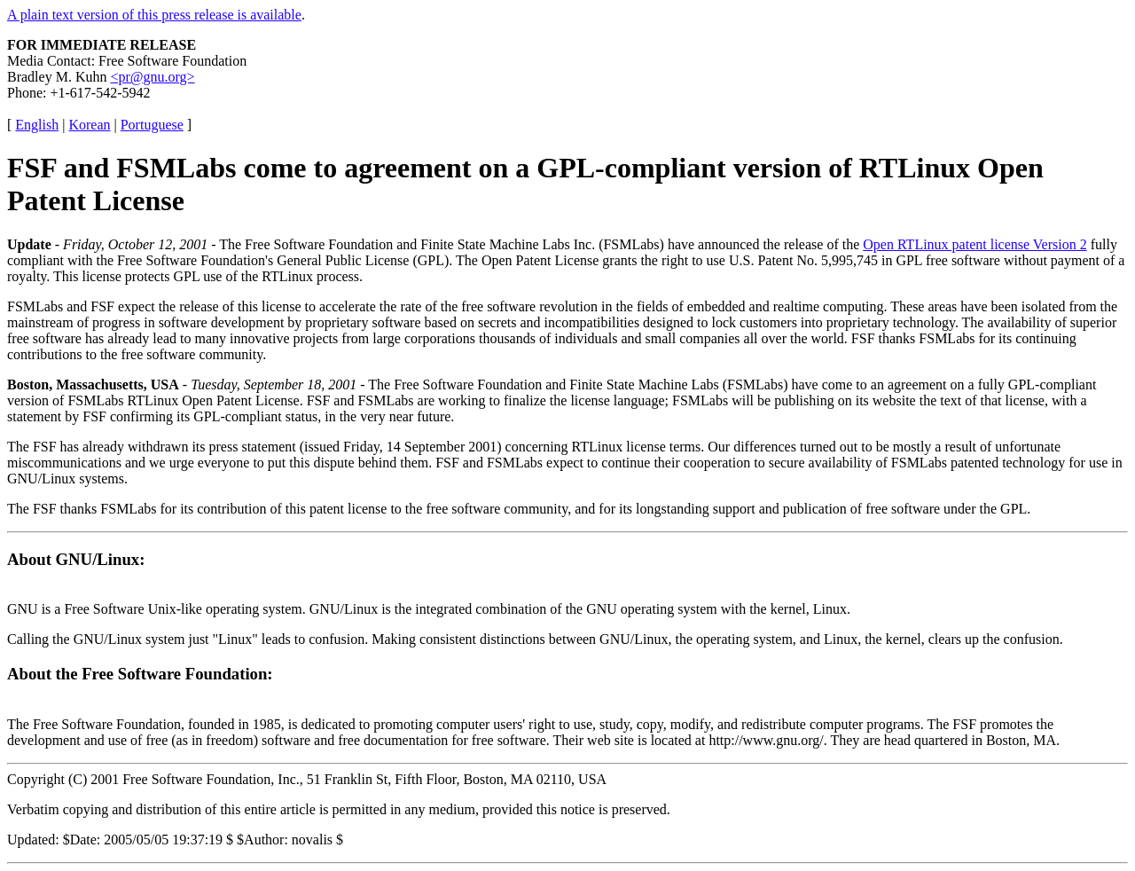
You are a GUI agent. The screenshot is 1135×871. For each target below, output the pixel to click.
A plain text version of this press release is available (154, 14)
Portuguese (152, 124)
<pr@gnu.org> (152, 76)
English (37, 124)
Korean (89, 124)
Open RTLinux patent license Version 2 (974, 244)
